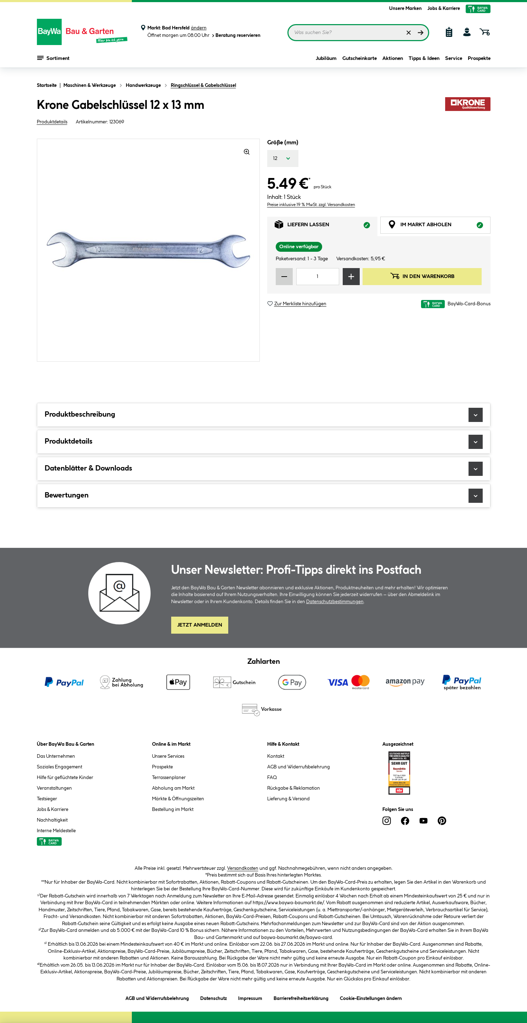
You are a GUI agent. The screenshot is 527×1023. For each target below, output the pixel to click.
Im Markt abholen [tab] (439, 226)
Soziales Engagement (59, 767)
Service (453, 61)
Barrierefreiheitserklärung (301, 997)
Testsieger (47, 799)
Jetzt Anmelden (199, 625)
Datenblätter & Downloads (264, 469)
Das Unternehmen (56, 756)
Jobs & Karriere (443, 8)
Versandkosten (242, 868)
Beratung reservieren (235, 35)
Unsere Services (168, 756)
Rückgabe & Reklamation (293, 788)
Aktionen (392, 61)
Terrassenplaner (169, 777)
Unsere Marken (405, 8)
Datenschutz (213, 997)
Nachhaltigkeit (52, 820)
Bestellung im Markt (173, 809)
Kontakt (275, 756)
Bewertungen (264, 496)
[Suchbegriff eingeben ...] (358, 32)
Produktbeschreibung (264, 415)
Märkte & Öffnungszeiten (178, 799)
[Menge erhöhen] (351, 276)
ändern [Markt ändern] (199, 28)
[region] (148, 250)
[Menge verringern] (284, 276)
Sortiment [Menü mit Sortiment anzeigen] (53, 60)
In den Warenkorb (422, 276)
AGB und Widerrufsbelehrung (298, 767)
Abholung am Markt (173, 788)
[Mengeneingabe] (318, 276)
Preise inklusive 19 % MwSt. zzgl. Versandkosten (311, 205)
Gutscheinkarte (359, 61)
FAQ (272, 777)
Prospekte (479, 61)
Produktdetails (52, 122)
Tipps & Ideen (424, 61)
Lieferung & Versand (288, 799)
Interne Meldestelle (56, 831)
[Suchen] (420, 32)
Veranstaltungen (54, 788)
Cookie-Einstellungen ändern (371, 997)
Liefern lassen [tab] (326, 226)
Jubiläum (326, 61)
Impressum (250, 997)
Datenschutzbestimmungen (335, 602)
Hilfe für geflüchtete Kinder (65, 777)
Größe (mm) (282, 142)
